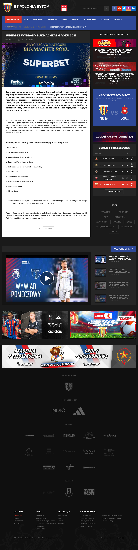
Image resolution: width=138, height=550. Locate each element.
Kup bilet (52, 20)
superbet (48, 228)
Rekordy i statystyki (86, 521)
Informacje (40, 515)
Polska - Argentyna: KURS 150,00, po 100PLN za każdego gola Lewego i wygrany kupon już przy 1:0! (114, 77)
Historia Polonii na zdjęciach (112, 515)
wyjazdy (117, 222)
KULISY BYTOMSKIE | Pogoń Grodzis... (113, 297)
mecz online (126, 227)
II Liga (60, 518)
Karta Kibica (62, 523)
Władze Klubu (41, 518)
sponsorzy (123, 212)
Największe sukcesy (87, 518)
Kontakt (117, 20)
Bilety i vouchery (63, 515)
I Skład (60, 521)
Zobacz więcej (114, 192)
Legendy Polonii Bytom (88, 523)
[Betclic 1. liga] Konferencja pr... (113, 271)
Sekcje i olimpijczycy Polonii (111, 518)
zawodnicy (101, 222)
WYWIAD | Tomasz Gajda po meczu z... (113, 258)
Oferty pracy (40, 529)
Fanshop (105, 20)
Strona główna (25, 27)
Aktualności (13, 20)
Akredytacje (40, 526)
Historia (75, 20)
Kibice (64, 20)
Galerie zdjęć (18, 521)
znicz (129, 222)
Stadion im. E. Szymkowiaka (45, 521)
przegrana (119, 217)
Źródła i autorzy (107, 521)
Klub (26, 20)
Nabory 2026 (90, 20)
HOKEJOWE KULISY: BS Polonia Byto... (113, 284)
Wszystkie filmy (123, 248)
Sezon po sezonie (86, 526)
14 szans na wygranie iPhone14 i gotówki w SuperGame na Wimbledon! (114, 52)
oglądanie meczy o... (105, 227)
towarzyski (106, 212)
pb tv (106, 217)
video (114, 232)
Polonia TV (17, 518)
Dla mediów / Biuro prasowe (46, 523)
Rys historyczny (85, 515)
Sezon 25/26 (38, 20)
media (120, 538)
